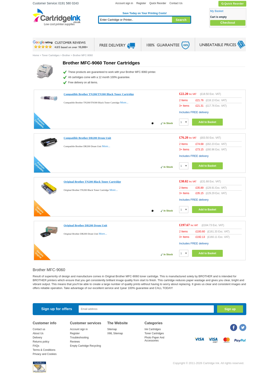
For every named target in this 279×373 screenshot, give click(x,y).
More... (124, 102)
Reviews (75, 341)
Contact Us (176, 3)
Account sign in (124, 3)
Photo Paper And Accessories (154, 339)
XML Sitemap (115, 333)
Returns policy (41, 341)
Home (41, 33)
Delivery (37, 337)
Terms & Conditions (44, 349)
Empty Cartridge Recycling (85, 345)
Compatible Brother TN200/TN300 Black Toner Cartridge (99, 94)
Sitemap (112, 329)
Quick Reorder (232, 3)
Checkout (227, 22)
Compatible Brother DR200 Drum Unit (87, 137)
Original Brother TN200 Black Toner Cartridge (92, 181)
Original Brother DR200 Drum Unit (85, 225)
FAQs (36, 345)
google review (61, 45)
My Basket (216, 11)
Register (141, 3)
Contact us (39, 329)
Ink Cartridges (66, 33)
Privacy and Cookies (44, 354)
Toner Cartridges (99, 33)
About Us (38, 333)
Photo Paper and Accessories (145, 33)
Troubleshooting (79, 337)
